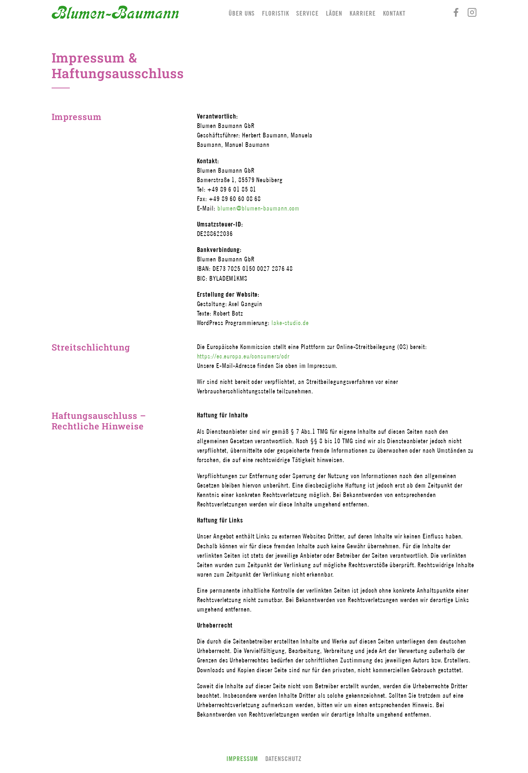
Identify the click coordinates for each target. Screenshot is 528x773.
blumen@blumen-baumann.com (258, 208)
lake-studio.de (290, 323)
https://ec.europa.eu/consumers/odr (243, 356)
